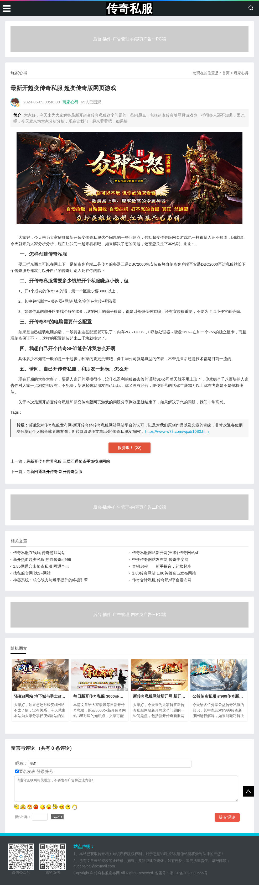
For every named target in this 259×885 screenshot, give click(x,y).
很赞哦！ (126, 447)
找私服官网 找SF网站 (32, 573)
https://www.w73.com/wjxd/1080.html (177, 431)
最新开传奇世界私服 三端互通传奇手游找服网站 (68, 461)
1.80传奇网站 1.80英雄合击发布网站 (164, 573)
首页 (226, 73)
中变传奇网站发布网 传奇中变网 (160, 559)
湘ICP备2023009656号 (188, 873)
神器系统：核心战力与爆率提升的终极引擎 (50, 580)
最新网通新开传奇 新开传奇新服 (54, 471)
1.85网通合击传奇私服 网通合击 (41, 566)
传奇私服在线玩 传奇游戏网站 (39, 552)
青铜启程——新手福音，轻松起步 (161, 566)
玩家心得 (241, 73)
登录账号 (44, 771)
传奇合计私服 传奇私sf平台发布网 (161, 580)
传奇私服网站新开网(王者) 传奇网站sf (165, 552)
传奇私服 (129, 8)
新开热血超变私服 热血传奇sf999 (42, 559)
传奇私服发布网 (107, 873)
